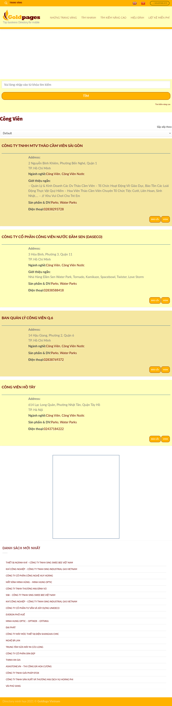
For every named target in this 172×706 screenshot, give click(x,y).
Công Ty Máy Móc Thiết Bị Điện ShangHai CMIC (32, 634)
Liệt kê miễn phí (159, 17)
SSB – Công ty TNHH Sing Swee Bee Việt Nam (30, 595)
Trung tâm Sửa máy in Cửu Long (24, 647)
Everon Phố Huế (15, 614)
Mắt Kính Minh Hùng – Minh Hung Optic (29, 582)
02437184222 (54, 429)
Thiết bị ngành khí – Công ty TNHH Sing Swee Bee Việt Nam (39, 562)
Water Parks (68, 202)
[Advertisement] (86, 54)
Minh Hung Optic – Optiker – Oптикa (27, 621)
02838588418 (54, 290)
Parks (54, 202)
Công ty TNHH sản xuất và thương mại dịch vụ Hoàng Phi (39, 679)
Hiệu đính (137, 17)
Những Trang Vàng (63, 17)
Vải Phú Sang (13, 686)
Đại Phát (11, 627)
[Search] (6, 3)
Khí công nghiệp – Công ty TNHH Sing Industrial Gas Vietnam (41, 601)
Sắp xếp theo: (164, 126)
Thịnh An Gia (13, 660)
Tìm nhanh (88, 17)
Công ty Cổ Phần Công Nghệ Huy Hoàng (29, 575)
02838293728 (54, 209)
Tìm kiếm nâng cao (113, 17)
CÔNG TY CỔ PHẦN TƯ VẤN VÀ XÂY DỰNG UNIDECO (33, 608)
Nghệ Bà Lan (13, 640)
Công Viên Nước (73, 174)
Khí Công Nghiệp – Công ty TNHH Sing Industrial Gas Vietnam (41, 569)
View (165, 219)
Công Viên (53, 174)
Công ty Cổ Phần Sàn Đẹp (20, 653)
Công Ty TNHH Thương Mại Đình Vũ (26, 588)
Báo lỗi (155, 219)
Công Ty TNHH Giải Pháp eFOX (22, 673)
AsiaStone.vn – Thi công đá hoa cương (29, 666)
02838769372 (54, 359)
